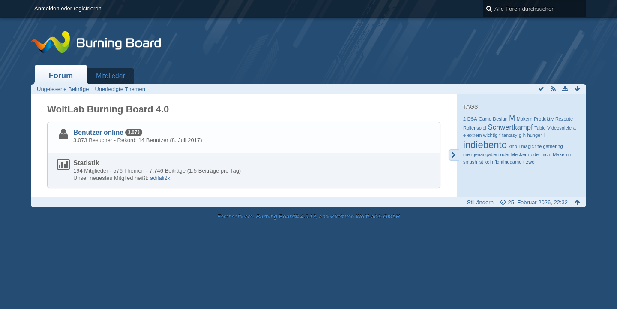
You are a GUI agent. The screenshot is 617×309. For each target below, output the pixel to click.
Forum (61, 75)
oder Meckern (515, 154)
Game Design (493, 118)
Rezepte (564, 118)
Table (539, 127)
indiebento (485, 144)
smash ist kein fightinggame (492, 161)
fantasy (510, 135)
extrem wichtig (482, 135)
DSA (472, 118)
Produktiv (544, 118)
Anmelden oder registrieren (68, 8)
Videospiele (559, 127)
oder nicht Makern (550, 154)
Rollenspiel (474, 127)
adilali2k (160, 178)
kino (513, 146)
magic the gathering (542, 146)
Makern (525, 118)
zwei (531, 161)
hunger (534, 135)
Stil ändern (480, 202)
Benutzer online (98, 132)
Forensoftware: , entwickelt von (308, 216)
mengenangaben (481, 154)
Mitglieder (110, 75)
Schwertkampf (510, 127)
